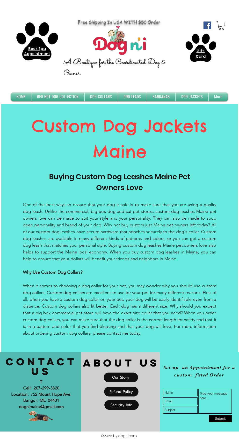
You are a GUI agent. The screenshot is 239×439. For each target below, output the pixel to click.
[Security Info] (121, 405)
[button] (221, 25)
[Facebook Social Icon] (207, 25)
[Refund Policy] (121, 391)
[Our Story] (121, 377)
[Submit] (220, 418)
